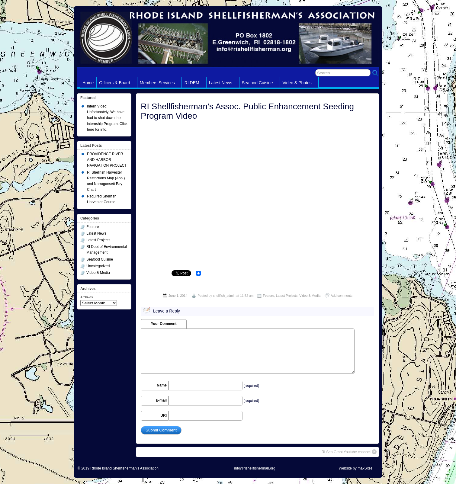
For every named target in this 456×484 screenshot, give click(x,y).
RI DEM (195, 84)
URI (163, 415)
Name (162, 385)
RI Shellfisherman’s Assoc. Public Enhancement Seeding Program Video (247, 111)
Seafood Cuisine (260, 84)
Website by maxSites (356, 468)
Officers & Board (117, 84)
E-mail (161, 400)
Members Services (160, 84)
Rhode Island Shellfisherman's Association (124, 468)
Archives (86, 297)
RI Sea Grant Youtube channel (349, 451)
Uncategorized (98, 266)
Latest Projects (286, 295)
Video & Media (309, 295)
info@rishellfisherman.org (254, 468)
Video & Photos (300, 84)
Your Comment (163, 324)
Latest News (223, 84)
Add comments (341, 295)
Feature (268, 295)
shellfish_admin (224, 295)
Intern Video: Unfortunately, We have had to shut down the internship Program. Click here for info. (107, 118)
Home (88, 82)
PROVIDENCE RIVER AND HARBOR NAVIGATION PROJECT (107, 160)
